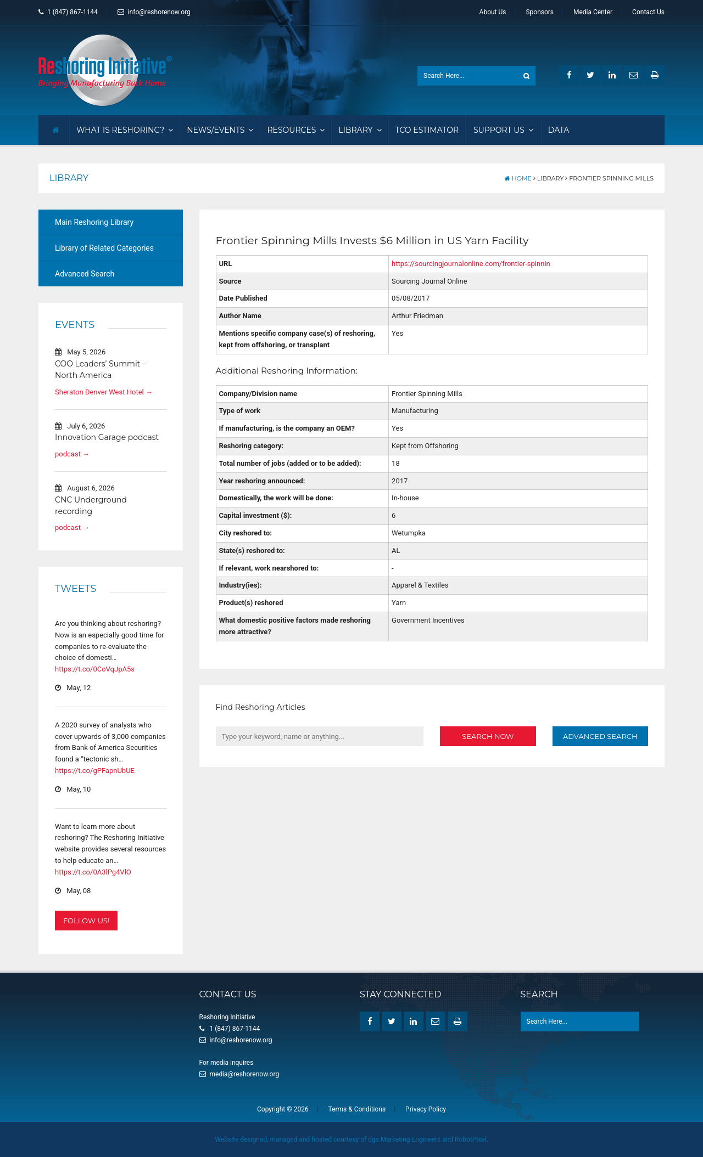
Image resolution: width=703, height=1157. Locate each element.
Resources (296, 129)
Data (559, 129)
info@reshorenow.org (154, 12)
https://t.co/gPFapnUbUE (95, 770)
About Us (492, 12)
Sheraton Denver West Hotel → (104, 391)
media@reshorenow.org (245, 1073)
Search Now (488, 735)
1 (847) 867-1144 (68, 12)
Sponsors (540, 12)
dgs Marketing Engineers (404, 1139)
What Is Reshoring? (124, 129)
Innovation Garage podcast (107, 437)
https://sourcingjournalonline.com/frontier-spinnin (471, 263)
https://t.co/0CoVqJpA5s (95, 668)
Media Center (592, 12)
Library (359, 129)
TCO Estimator (427, 129)
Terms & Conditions (357, 1109)
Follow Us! (86, 920)
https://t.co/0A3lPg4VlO (93, 871)
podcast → (72, 453)
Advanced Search (84, 273)
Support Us (503, 129)
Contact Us (648, 12)
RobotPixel (470, 1139)
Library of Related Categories (104, 247)
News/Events (220, 129)
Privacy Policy (425, 1109)
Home (518, 178)
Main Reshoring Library (94, 221)
